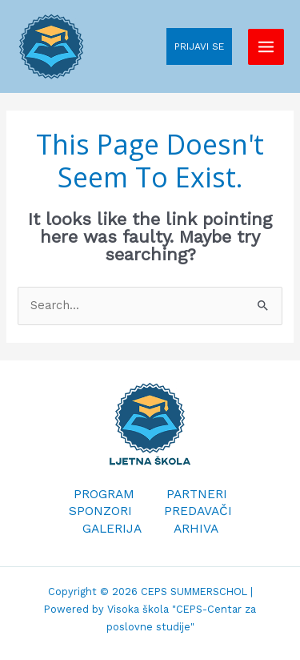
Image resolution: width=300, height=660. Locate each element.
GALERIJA (112, 528)
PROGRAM (104, 494)
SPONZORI (100, 511)
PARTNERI (196, 494)
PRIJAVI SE (199, 46)
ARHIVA (196, 528)
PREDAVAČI (198, 511)
